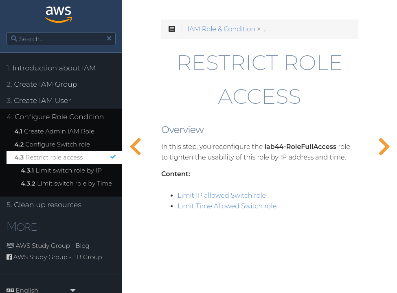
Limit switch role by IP (61, 170)
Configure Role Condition (55, 116)
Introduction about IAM (51, 67)
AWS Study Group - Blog (48, 245)
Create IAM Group (42, 84)
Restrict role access (65, 157)
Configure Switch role (52, 144)
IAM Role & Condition (221, 29)
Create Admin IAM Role (54, 131)
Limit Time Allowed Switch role (227, 206)
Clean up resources (44, 204)
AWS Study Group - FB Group (54, 257)
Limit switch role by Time (66, 183)
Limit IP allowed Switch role (222, 195)
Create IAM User (39, 100)
